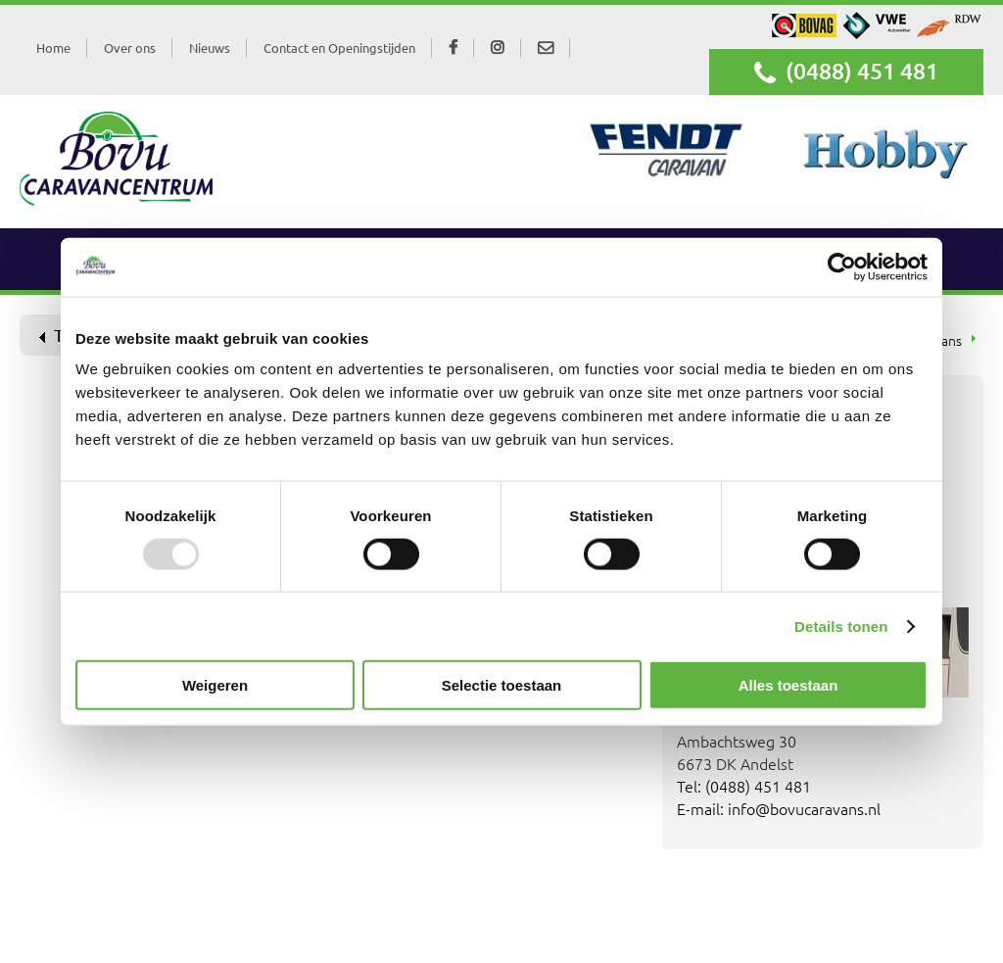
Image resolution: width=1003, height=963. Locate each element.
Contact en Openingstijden (339, 47)
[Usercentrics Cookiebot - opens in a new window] (842, 266)
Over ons (130, 47)
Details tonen (840, 625)
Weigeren (215, 685)
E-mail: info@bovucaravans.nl (779, 808)
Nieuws (209, 47)
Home (53, 47)
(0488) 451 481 (846, 72)
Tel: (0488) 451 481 (744, 785)
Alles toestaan (788, 685)
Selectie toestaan (502, 685)
